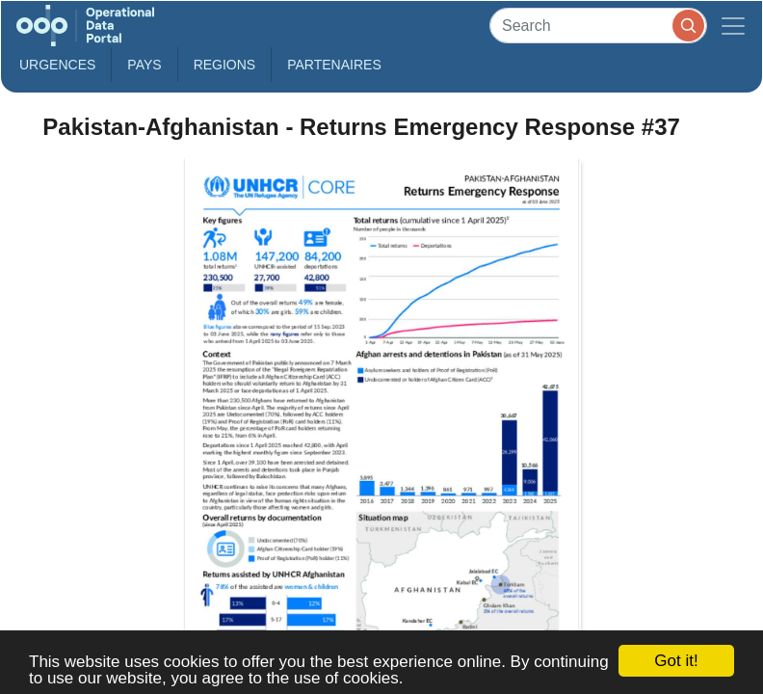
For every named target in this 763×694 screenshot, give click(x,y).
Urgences (57, 64)
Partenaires (334, 64)
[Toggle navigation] (733, 25)
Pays (144, 64)
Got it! (675, 661)
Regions (225, 64)
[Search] (598, 25)
